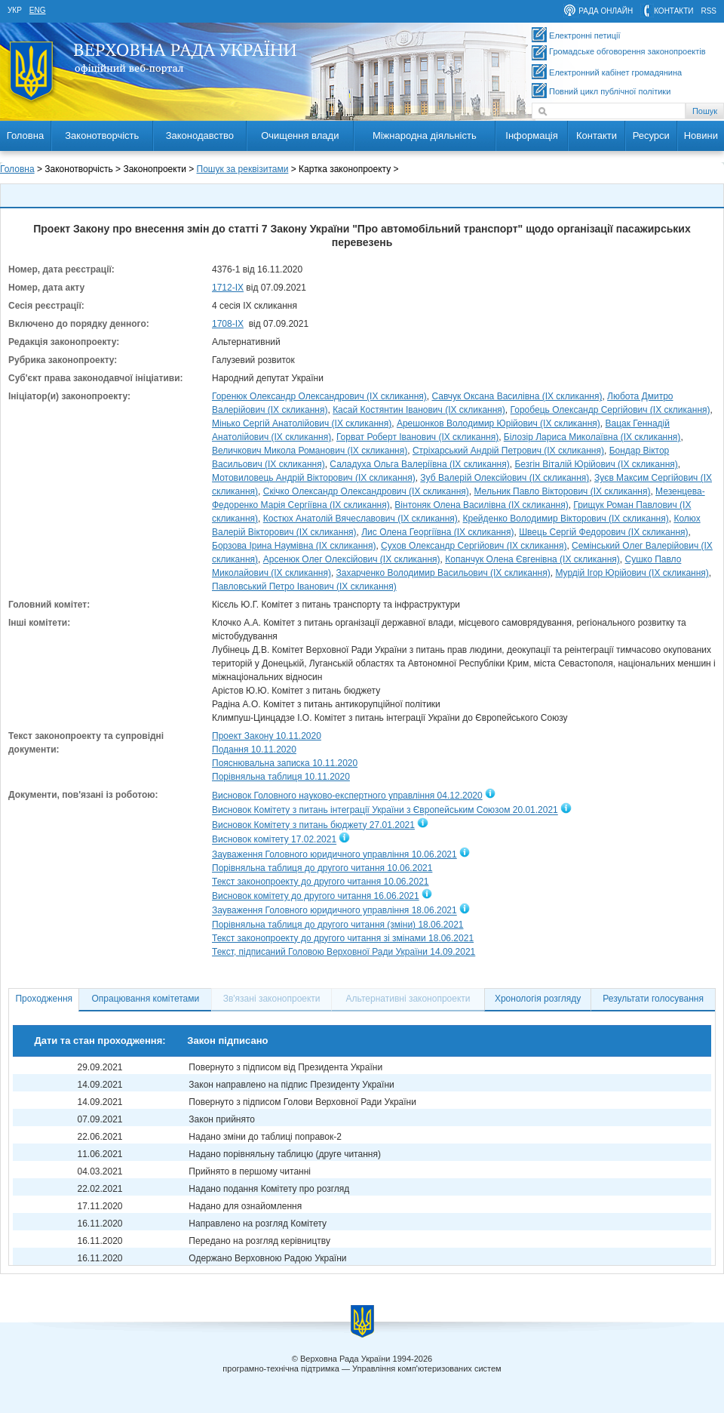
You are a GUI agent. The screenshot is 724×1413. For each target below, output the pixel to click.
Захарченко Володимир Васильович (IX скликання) (443, 573)
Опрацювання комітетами (146, 998)
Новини (701, 135)
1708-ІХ (228, 324)
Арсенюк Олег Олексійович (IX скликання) (351, 559)
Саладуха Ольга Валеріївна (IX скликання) (419, 464)
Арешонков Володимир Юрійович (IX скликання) (498, 423)
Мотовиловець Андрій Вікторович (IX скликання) (314, 478)
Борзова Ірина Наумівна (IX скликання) (294, 545)
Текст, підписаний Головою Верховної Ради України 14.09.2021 (343, 952)
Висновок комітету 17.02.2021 (274, 840)
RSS (708, 11)
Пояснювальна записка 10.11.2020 (284, 763)
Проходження (43, 998)
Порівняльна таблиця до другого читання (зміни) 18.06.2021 (337, 924)
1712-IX (228, 287)
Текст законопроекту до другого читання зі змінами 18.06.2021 (343, 938)
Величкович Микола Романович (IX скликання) (309, 450)
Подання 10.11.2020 (254, 749)
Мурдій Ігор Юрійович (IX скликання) (631, 573)
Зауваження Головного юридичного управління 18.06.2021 (334, 911)
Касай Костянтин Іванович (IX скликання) (419, 410)
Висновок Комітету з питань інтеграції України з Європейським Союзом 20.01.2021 (385, 810)
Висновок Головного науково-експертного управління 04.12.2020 (347, 795)
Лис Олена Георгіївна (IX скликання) (437, 532)
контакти (673, 11)
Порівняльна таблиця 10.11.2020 (281, 776)
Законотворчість (102, 135)
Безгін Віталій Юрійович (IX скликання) (595, 464)
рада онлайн (605, 11)
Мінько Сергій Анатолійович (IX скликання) (301, 423)
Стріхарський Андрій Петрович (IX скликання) (508, 450)
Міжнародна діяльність (425, 135)
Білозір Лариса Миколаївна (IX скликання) (592, 437)
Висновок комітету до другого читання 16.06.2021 (315, 896)
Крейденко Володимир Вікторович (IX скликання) (566, 518)
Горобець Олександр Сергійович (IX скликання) (610, 410)
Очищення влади (300, 135)
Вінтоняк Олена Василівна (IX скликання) (481, 505)
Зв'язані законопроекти (272, 998)
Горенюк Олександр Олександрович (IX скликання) (319, 396)
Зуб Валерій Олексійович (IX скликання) (504, 478)
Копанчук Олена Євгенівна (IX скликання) (532, 559)
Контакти (596, 135)
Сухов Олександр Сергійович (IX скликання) (473, 545)
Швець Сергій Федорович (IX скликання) (603, 532)
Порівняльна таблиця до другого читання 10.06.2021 (322, 868)
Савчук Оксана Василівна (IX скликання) (516, 396)
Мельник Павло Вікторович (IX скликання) (562, 491)
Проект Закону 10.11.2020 (266, 736)
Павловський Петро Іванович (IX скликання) (304, 586)
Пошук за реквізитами (243, 169)
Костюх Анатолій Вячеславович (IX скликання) (360, 518)
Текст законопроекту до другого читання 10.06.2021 (320, 881)
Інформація (531, 135)
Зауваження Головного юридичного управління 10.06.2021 (334, 854)
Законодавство (200, 135)
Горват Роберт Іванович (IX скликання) (417, 437)
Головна (25, 135)
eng (37, 10)
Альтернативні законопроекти (408, 998)
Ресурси (651, 135)
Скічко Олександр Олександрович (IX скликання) (366, 491)
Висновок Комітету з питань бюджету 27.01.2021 (313, 825)
